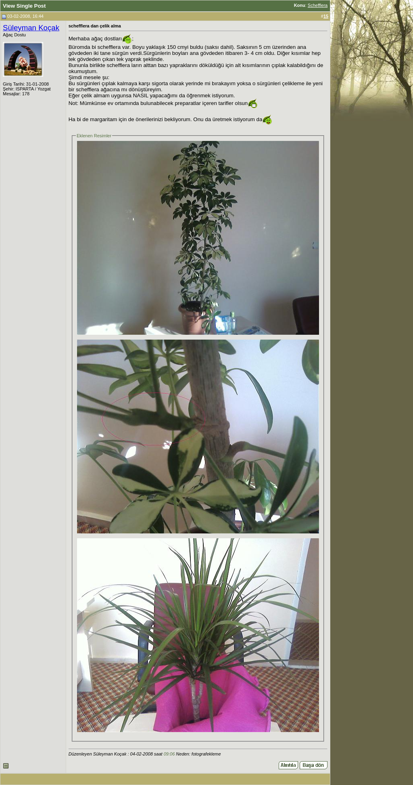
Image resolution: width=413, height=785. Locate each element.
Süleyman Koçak (31, 27)
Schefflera (317, 5)
